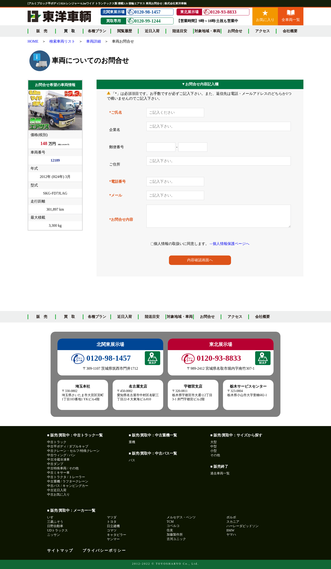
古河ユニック (176, 539)
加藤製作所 (175, 534)
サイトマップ (60, 550)
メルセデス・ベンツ (181, 517)
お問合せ (235, 31)
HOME (33, 41)
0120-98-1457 (143, 12)
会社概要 (290, 31)
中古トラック (56, 442)
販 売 (41, 31)
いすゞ (52, 517)
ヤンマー (113, 539)
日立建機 (113, 526)
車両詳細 (93, 41)
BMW (230, 530)
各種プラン (97, 31)
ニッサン (53, 535)
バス (132, 460)
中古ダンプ (55, 464)
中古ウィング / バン (61, 455)
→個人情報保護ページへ (229, 244)
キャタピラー (116, 535)
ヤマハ (231, 534)
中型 (213, 446)
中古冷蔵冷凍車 (58, 459)
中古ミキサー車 (58, 472)
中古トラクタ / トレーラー (66, 477)
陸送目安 (179, 31)
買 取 (69, 317)
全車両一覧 (291, 16)
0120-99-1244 (143, 21)
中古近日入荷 (56, 490)
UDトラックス (57, 530)
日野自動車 (55, 526)
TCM (170, 521)
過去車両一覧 (220, 473)
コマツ (112, 530)
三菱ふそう (55, 521)
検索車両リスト (62, 41)
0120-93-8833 (219, 12)
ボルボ (231, 517)
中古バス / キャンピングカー (67, 486)
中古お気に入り (58, 494)
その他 (215, 455)
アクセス (262, 31)
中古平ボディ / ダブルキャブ (67, 446)
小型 (213, 451)
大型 (213, 442)
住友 (170, 530)
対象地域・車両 (207, 31)
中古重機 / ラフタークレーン (67, 481)
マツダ (112, 517)
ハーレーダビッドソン (242, 526)
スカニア (232, 521)
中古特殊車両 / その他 (63, 468)
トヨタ (112, 521)
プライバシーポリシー (104, 550)
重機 (132, 442)
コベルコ (173, 526)
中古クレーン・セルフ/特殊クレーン (73, 451)
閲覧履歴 (124, 31)
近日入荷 (152, 31)
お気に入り (265, 16)
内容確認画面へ (200, 260)
